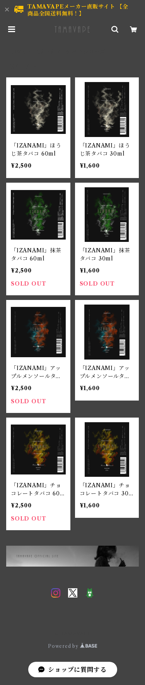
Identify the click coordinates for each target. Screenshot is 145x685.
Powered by (72, 646)
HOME (16, 51)
